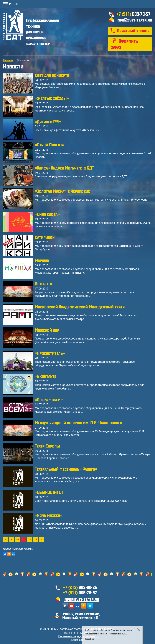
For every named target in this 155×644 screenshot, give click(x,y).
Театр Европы (47, 445)
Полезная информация (78, 632)
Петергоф (43, 283)
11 (23, 539)
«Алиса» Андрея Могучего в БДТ (64, 167)
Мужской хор (47, 330)
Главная (8, 60)
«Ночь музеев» (48, 515)
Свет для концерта (52, 75)
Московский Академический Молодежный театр (80, 306)
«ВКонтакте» (46, 376)
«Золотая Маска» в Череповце (62, 191)
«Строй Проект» (49, 144)
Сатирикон (45, 237)
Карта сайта (78, 639)
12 (29, 539)
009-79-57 (133, 14)
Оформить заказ (124, 43)
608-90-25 (80, 587)
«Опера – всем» (49, 399)
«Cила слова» (47, 214)
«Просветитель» (50, 353)
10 (17, 539)
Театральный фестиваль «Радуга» (66, 469)
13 (35, 539)
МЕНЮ (13, 4)
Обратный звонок (133, 30)
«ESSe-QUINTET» (50, 492)
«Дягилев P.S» (48, 121)
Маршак (42, 260)
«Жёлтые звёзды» (52, 98)
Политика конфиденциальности (78, 636)
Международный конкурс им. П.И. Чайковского (78, 422)
